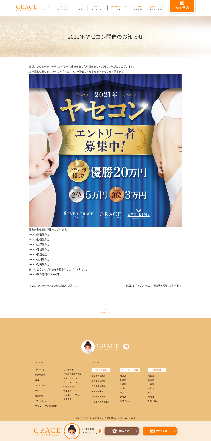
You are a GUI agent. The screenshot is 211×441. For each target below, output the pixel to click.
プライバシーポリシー (73, 394)
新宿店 (123, 379)
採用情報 (67, 399)
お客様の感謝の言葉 (72, 373)
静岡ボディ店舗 (98, 396)
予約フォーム (41, 400)
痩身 (37, 380)
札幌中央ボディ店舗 (100, 401)
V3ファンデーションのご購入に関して (54, 286)
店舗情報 (39, 395)
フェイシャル (41, 385)
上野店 (123, 384)
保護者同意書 (69, 386)
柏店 (122, 392)
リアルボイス (69, 369)
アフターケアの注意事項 (46, 406)
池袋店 (123, 375)
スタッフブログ (70, 378)
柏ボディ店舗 (97, 391)
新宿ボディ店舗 (98, 375)
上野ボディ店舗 (98, 380)
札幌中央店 (125, 400)
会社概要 (67, 390)
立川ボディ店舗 (98, 386)
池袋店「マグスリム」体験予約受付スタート (152, 286)
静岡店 (123, 396)
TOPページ (40, 369)
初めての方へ (41, 374)
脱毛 (37, 390)
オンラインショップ (72, 382)
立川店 (123, 388)
